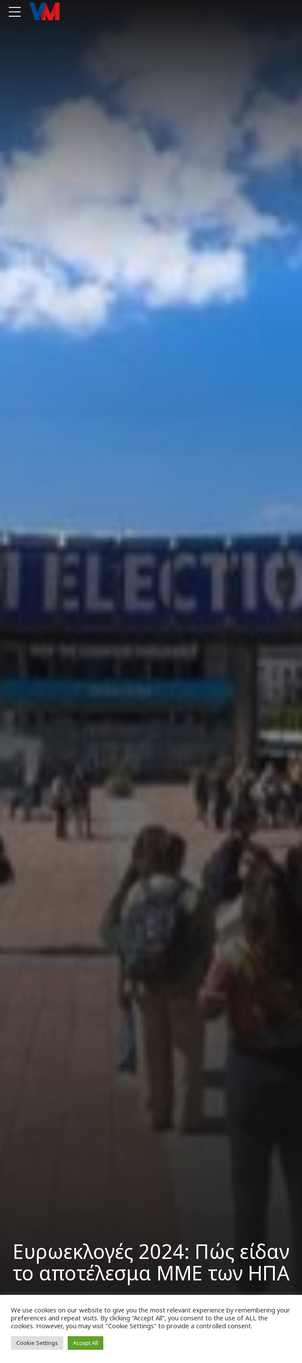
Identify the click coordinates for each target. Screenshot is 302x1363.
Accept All (85, 1343)
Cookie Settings (37, 1343)
